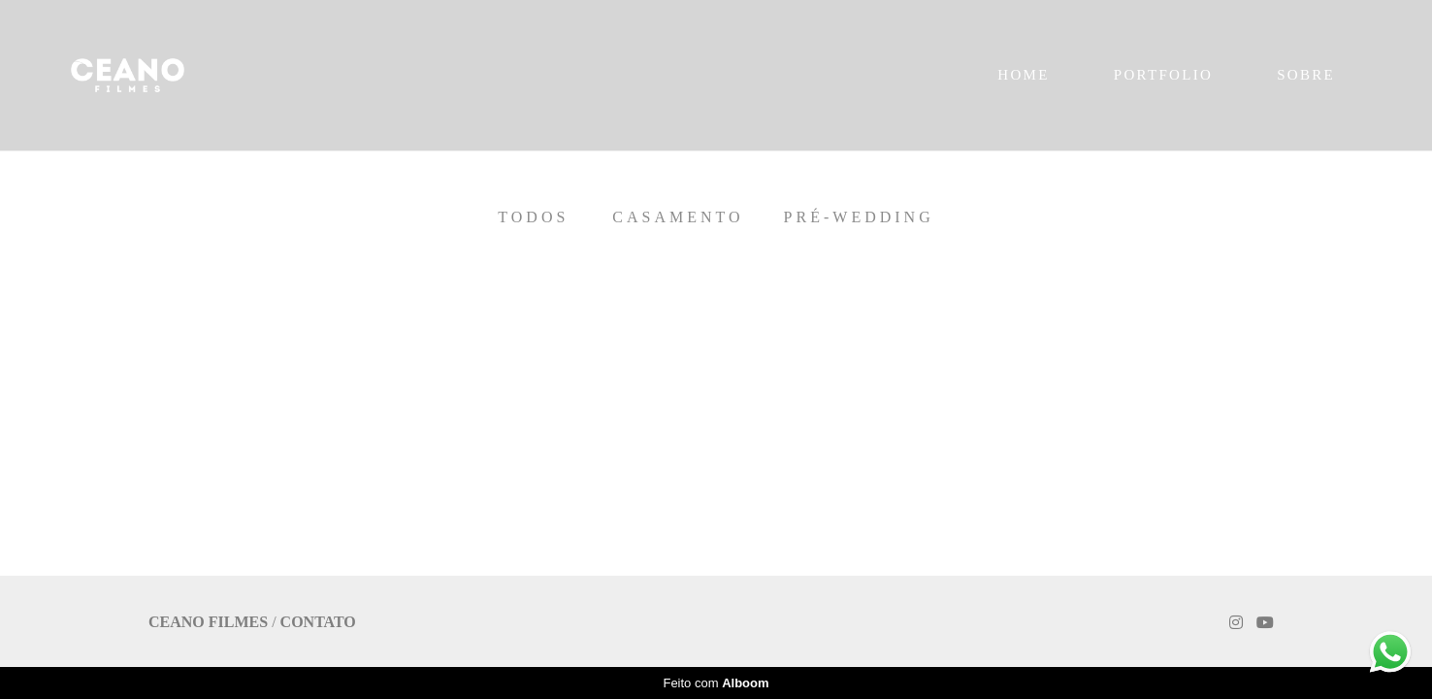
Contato (318, 622)
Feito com (715, 683)
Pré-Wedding (859, 217)
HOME (1023, 75)
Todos (533, 217)
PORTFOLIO (1163, 75)
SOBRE (1306, 75)
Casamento (677, 217)
